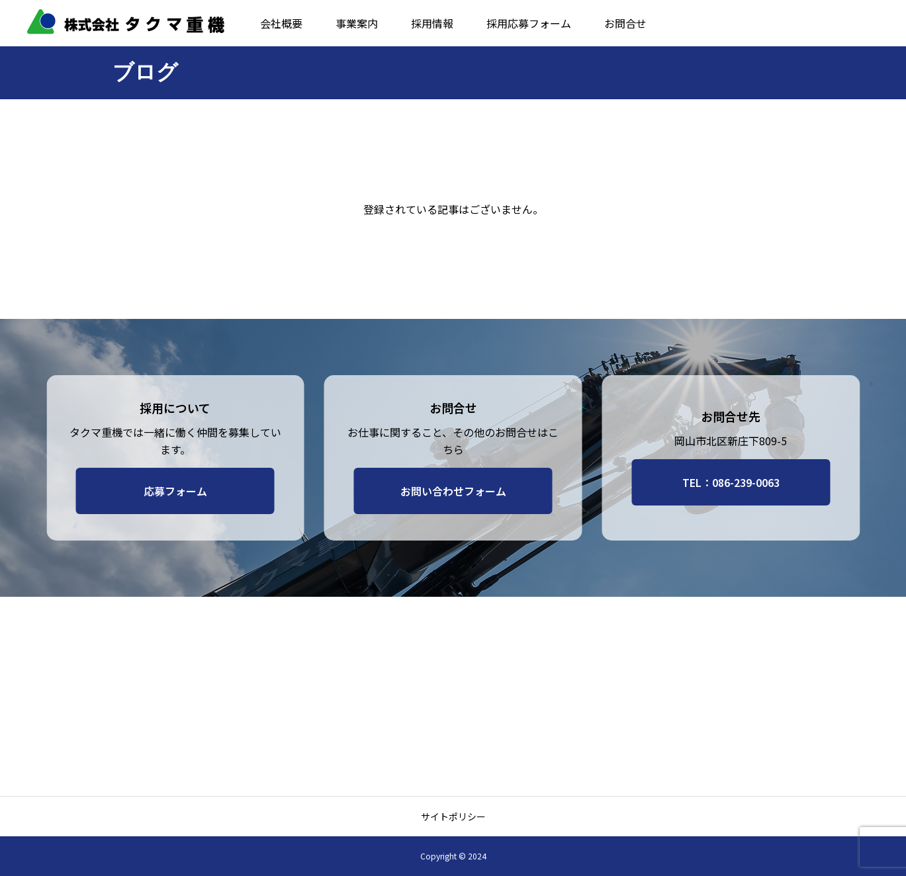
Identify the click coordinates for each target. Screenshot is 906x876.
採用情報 (432, 23)
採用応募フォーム (528, 23)
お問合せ (625, 23)
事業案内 (357, 23)
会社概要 (281, 23)
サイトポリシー (453, 816)
